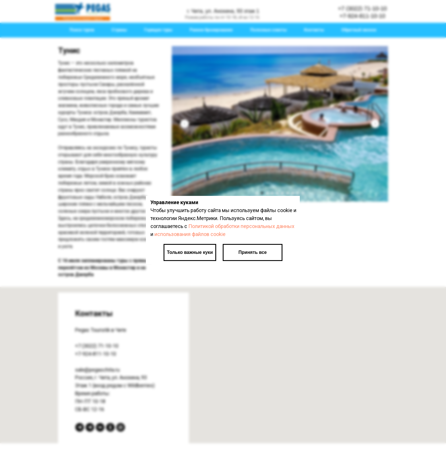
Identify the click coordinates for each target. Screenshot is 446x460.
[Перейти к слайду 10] (303, 193)
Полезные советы (268, 30)
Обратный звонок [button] (358, 30)
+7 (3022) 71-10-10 (96, 346)
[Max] (120, 427)
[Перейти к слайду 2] (262, 193)
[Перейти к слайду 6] (282, 193)
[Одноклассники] (110, 427)
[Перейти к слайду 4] (272, 193)
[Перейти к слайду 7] (287, 193)
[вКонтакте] (100, 427)
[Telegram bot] (79, 427)
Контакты (314, 30)
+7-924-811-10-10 (95, 354)
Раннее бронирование (211, 30)
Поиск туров (82, 30)
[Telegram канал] (90, 427)
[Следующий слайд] (375, 123)
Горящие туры (158, 30)
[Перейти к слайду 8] (293, 193)
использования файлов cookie (190, 234)
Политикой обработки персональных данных (241, 226)
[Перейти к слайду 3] (267, 193)
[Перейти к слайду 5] (277, 193)
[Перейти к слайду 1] (257, 193)
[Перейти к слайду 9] (298, 193)
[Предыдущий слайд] (184, 123)
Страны (119, 30)
